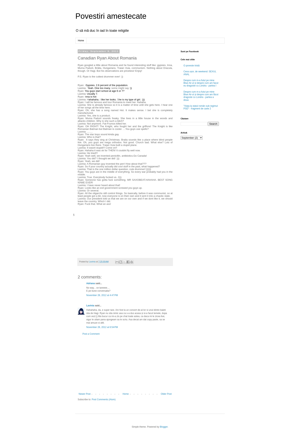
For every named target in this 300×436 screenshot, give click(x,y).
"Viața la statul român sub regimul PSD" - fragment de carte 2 (200, 107)
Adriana (90, 283)
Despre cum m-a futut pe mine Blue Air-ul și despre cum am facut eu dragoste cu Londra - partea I (200, 83)
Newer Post (84, 394)
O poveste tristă (191, 65)
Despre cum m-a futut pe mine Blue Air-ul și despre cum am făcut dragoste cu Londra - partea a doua (200, 95)
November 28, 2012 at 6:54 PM (102, 327)
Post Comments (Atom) (104, 399)
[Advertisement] (125, 364)
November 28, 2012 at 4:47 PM (102, 295)
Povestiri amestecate (110, 16)
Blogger (164, 426)
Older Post (166, 394)
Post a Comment (90, 334)
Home (81, 40)
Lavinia (90, 305)
